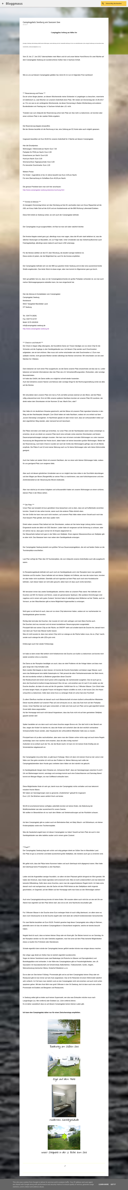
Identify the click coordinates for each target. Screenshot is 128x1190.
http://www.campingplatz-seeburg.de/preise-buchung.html (43, 190)
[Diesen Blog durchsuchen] (115, 3)
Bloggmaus (14, 3)
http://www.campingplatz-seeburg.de (36, 329)
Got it (113, 1184)
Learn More (104, 1184)
